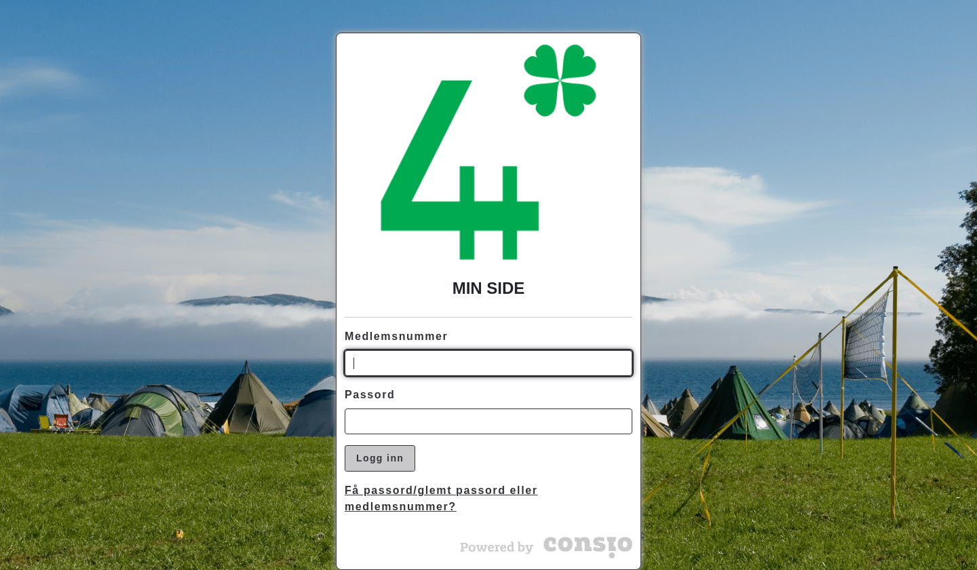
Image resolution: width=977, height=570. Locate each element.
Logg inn (380, 458)
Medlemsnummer (396, 336)
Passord (370, 394)
